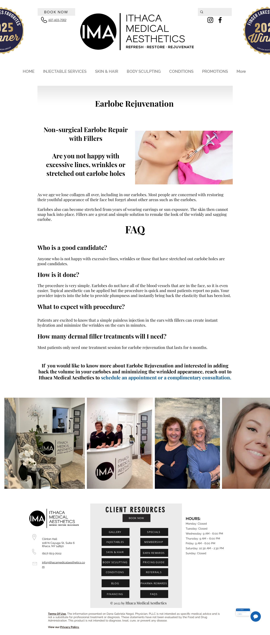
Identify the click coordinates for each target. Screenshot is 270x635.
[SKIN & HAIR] (116, 552)
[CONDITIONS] (115, 572)
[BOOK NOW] (56, 12)
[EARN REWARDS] (154, 553)
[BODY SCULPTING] (116, 562)
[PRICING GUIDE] (154, 562)
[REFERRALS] (154, 572)
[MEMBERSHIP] (154, 542)
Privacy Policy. (69, 627)
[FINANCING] (115, 594)
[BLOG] (116, 583)
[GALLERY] (116, 532)
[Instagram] (210, 20)
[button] (65, 70)
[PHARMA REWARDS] (154, 583)
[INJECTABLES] (116, 542)
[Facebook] (220, 20)
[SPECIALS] (154, 532)
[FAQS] (154, 594)
